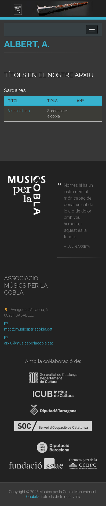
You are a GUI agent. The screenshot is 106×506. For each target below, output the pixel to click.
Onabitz (32, 496)
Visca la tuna (19, 111)
